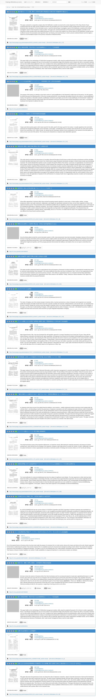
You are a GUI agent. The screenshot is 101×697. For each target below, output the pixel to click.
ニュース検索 (91, 2)
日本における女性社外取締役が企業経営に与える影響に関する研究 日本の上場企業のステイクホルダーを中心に (49, 663)
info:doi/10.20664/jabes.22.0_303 (59, 426)
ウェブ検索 (84, 2)
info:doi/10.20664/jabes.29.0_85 (52, 694)
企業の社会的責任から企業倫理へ (27, 631)
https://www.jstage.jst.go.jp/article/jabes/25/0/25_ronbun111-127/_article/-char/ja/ (29, 389)
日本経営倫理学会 (38, 17)
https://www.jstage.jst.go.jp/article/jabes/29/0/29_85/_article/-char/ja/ (26, 694)
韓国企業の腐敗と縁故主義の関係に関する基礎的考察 (33, 146)
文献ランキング (28, 2)
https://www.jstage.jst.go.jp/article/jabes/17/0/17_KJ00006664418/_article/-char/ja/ (29, 352)
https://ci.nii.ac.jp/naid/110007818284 (18, 558)
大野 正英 (36, 117)
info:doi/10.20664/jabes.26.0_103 (55, 316)
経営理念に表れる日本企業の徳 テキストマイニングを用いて (35, 188)
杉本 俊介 (36, 192)
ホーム (8, 7)
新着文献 (38, 2)
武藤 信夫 (36, 566)
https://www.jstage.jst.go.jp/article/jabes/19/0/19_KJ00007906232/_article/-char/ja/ (29, 76)
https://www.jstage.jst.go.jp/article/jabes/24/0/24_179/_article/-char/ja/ (26, 459)
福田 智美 (36, 667)
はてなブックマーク (25, 247)
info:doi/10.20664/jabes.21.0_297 (59, 183)
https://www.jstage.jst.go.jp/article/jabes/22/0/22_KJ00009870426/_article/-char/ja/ (29, 527)
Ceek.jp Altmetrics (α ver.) (14, 2)
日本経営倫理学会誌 (39, 18)
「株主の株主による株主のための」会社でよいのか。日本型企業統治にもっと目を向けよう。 (44, 394)
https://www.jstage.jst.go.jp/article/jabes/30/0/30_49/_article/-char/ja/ (26, 219)
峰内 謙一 (36, 398)
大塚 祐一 (36, 292)
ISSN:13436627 (49, 18)
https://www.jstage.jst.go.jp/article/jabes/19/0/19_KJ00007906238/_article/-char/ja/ (29, 141)
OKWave (38, 588)
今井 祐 (36, 500)
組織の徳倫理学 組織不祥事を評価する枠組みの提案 (32, 256)
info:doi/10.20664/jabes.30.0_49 (52, 219)
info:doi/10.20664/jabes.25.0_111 (58, 389)
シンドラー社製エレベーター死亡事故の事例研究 (31, 431)
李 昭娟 (36, 150)
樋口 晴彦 (36, 435)
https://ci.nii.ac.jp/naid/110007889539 (18, 251)
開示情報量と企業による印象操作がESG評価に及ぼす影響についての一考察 (39, 357)
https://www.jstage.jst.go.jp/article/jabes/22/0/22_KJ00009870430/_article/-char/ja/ (29, 426)
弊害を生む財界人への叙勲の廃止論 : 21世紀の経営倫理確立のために (37, 224)
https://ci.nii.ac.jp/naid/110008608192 (18, 109)
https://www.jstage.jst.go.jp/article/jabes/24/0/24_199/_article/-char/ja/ (26, 491)
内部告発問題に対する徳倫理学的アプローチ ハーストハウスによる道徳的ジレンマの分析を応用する (46, 464)
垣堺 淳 (23, 535)
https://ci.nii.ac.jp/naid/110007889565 (18, 592)
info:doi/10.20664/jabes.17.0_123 (59, 352)
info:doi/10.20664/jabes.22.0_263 (59, 527)
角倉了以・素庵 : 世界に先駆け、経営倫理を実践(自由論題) (34, 563)
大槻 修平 (36, 85)
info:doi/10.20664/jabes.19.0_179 (59, 76)
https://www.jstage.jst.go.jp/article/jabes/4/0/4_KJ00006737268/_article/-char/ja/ (28, 658)
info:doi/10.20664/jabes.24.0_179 (53, 459)
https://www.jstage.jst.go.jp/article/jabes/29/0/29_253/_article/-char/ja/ (26, 284)
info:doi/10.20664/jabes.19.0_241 (59, 141)
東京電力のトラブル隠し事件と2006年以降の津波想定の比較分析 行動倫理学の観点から (43, 11)
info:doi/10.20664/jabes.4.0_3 (57, 658)
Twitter (23, 38)
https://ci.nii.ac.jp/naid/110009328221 (18, 626)
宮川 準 (36, 325)
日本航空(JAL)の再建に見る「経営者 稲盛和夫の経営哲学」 (34, 496)
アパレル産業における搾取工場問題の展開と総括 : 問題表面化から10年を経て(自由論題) (43, 321)
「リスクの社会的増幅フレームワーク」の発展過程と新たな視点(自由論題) (39, 81)
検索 (69, 2)
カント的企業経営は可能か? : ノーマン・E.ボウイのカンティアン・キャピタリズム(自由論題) (41, 532)
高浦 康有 (36, 51)
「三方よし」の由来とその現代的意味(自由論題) (32, 113)
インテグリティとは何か (24, 289)
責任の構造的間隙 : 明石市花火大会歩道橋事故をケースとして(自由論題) (38, 47)
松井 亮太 (36, 15)
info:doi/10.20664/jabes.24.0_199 (53, 491)
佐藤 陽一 (36, 227)
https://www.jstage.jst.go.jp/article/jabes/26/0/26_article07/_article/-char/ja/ (27, 316)
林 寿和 (36, 360)
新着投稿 (46, 2)
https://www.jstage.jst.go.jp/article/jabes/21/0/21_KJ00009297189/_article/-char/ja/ (29, 183)
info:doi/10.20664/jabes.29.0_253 (53, 284)
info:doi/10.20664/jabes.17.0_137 (37, 558)
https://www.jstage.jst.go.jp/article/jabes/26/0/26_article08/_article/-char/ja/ (27, 42)
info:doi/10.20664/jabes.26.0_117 (55, 42)
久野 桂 (36, 634)
